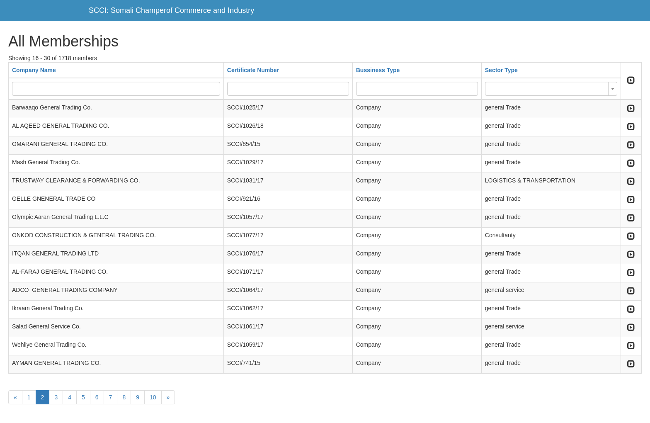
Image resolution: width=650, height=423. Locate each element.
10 (153, 397)
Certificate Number (253, 70)
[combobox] (551, 89)
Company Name (34, 70)
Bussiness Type (378, 70)
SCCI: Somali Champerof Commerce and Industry (171, 10)
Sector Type (501, 70)
